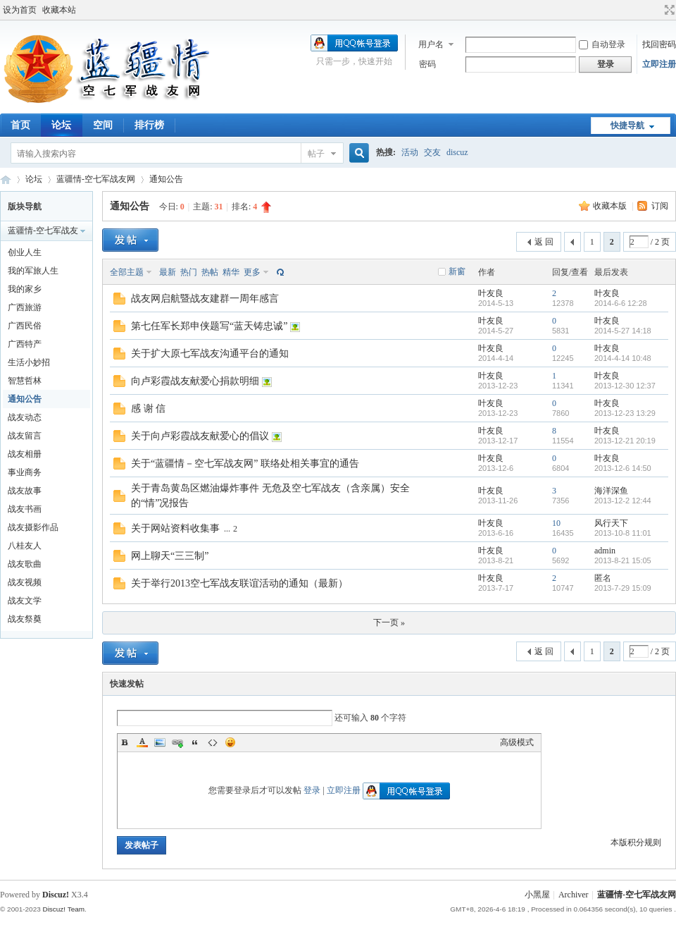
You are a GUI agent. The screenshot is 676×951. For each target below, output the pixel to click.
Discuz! (55, 895)
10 (556, 523)
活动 (409, 152)
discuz (457, 152)
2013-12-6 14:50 (622, 468)
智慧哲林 (25, 381)
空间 (103, 125)
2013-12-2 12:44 (622, 500)
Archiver (573, 895)
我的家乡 (25, 289)
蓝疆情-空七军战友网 (5, 179)
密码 (427, 64)
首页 (20, 125)
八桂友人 (25, 546)
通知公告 (166, 179)
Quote (195, 742)
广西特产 (25, 344)
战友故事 (25, 491)
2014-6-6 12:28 (620, 303)
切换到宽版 (668, 10)
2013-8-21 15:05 (622, 560)
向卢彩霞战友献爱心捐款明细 (195, 381)
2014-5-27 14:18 (622, 330)
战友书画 (25, 509)
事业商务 (25, 472)
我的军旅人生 (33, 271)
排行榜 (149, 125)
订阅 (659, 206)
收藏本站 (59, 10)
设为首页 (20, 10)
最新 (167, 272)
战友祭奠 (25, 619)
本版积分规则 (636, 842)
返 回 (543, 242)
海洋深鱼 (611, 491)
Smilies (230, 742)
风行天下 (611, 523)
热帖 (209, 272)
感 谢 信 (148, 408)
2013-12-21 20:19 (625, 440)
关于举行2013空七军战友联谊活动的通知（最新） (239, 583)
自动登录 (602, 44)
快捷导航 (627, 125)
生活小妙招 (29, 362)
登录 (311, 790)
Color (142, 742)
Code (213, 742)
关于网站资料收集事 (175, 528)
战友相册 (25, 454)
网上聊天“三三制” (169, 556)
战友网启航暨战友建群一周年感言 (205, 298)
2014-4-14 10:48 (622, 358)
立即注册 (659, 64)
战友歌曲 (25, 564)
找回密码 (659, 44)
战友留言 (25, 436)
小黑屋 (537, 895)
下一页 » (389, 622)
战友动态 (25, 417)
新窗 (457, 271)
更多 (252, 272)
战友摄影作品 (33, 527)
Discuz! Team (63, 909)
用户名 (431, 44)
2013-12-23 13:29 (625, 413)
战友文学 (25, 601)
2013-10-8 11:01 (622, 533)
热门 (188, 272)
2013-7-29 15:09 (622, 588)
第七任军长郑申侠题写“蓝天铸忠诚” (209, 326)
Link (177, 742)
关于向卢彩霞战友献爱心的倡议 (200, 436)
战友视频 (25, 582)
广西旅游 (25, 307)
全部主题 (127, 272)
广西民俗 (25, 326)
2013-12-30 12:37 (625, 385)
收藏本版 (611, 206)
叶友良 (490, 293)
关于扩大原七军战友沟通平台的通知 (210, 353)
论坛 (61, 125)
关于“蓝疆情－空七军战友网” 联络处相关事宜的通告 (245, 463)
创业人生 (25, 252)
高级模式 (517, 742)
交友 (432, 152)
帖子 (316, 154)
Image (160, 742)
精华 (231, 272)
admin (604, 551)
